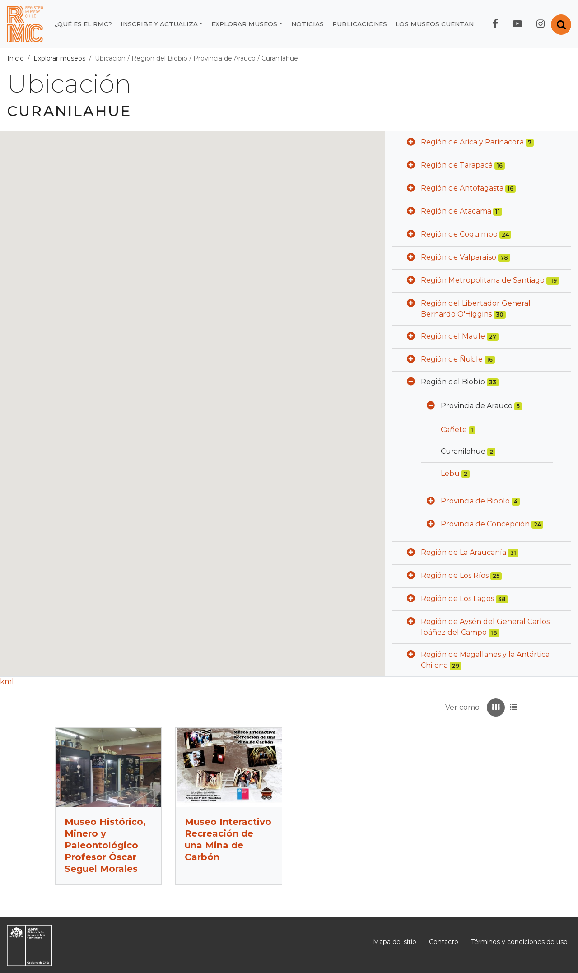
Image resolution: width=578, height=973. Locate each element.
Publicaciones (359, 24)
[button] (411, 143)
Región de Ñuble (452, 359)
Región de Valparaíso (458, 257)
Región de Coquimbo (459, 234)
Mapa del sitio (394, 942)
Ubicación (110, 58)
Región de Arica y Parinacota (472, 142)
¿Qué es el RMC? (83, 24)
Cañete (454, 429)
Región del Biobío (159, 58)
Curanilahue (279, 58)
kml (7, 681)
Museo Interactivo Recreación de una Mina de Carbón (228, 839)
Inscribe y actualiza (159, 24)
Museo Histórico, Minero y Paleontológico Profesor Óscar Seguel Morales (105, 845)
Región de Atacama (456, 211)
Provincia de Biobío (475, 501)
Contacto (443, 942)
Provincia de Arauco (224, 58)
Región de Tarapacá (457, 165)
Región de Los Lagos (457, 598)
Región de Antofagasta (462, 188)
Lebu (450, 473)
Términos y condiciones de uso (519, 942)
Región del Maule (453, 336)
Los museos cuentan (435, 24)
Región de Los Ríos (455, 575)
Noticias (307, 24)
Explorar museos (244, 24)
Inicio (15, 58)
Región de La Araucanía (463, 552)
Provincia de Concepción (485, 524)
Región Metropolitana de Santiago (483, 280)
